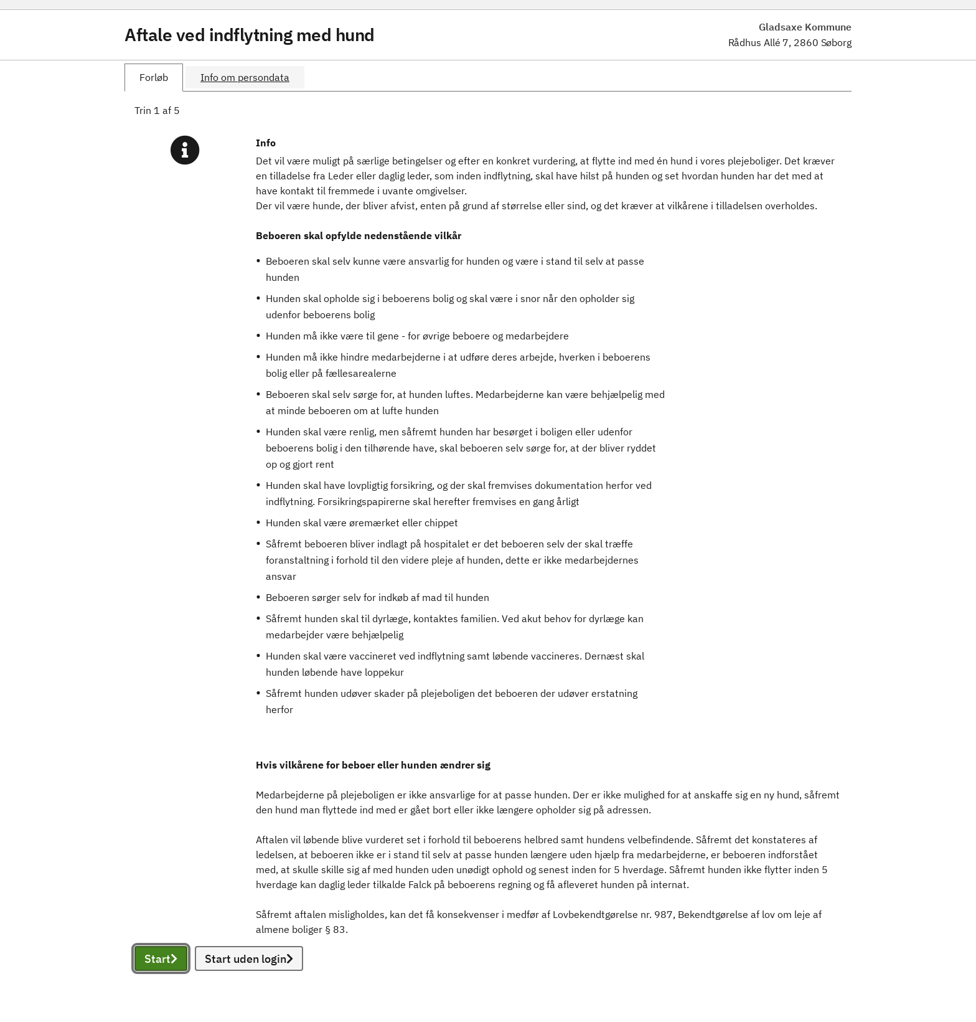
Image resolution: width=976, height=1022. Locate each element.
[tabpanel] (488, 551)
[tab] (153, 78)
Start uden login (249, 959)
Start (160, 959)
